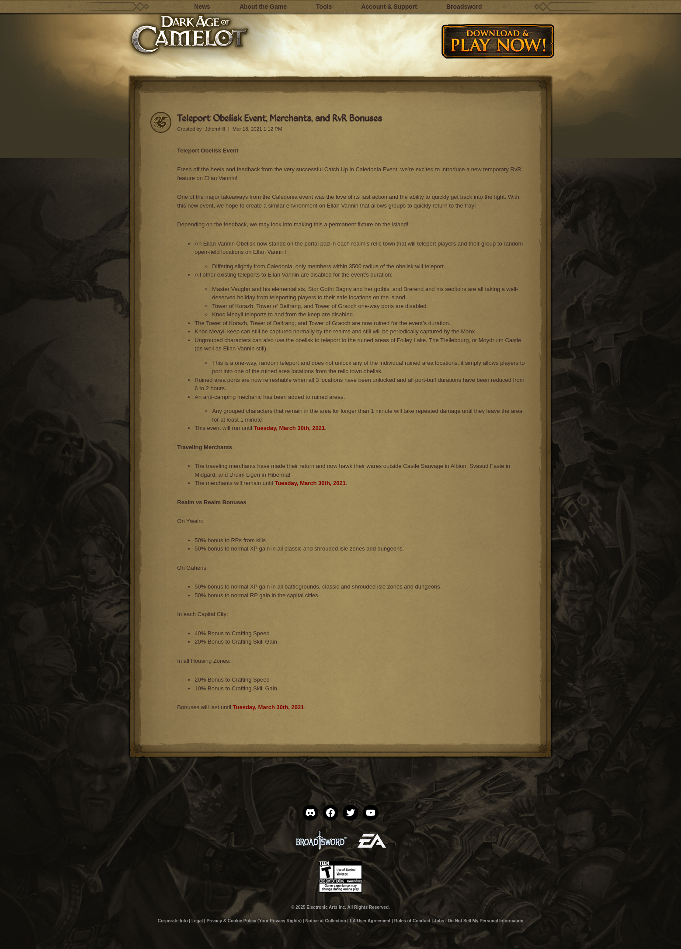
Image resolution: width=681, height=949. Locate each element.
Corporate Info (173, 920)
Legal (197, 920)
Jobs (439, 920)
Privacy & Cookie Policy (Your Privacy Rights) (254, 920)
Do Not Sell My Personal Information (486, 920)
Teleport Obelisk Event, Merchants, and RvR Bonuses (279, 118)
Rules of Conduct (412, 920)
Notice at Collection (325, 920)
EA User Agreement (370, 920)
